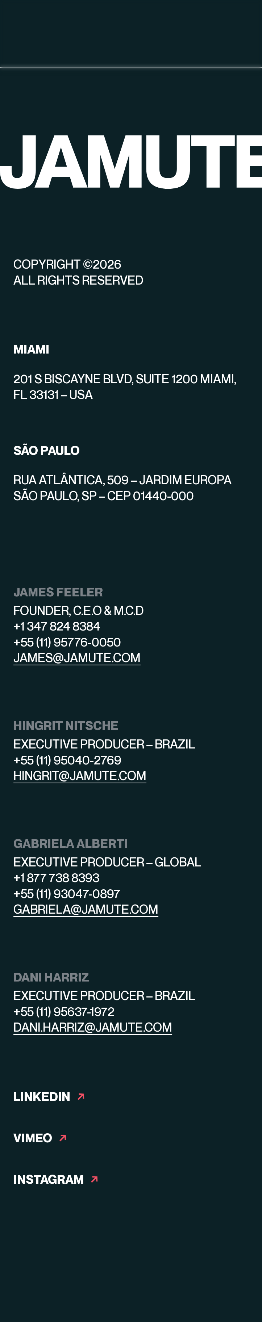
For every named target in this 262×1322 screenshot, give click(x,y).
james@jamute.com (77, 657)
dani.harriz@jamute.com (92, 1027)
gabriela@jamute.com (85, 909)
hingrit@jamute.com (79, 775)
